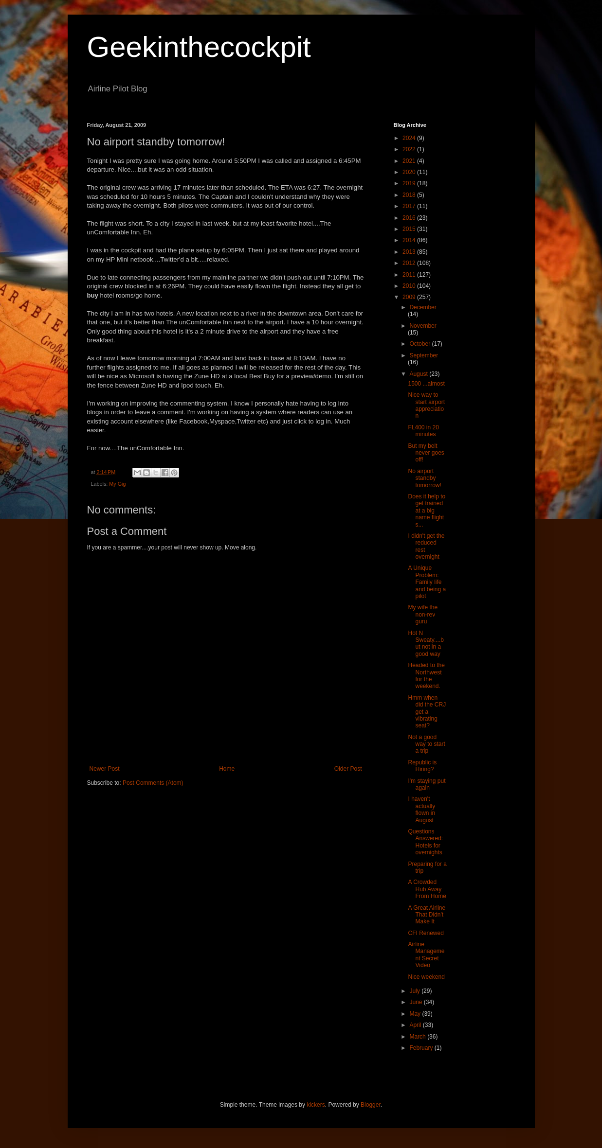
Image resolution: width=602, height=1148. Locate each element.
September (423, 355)
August (419, 374)
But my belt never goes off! (426, 452)
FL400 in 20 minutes (423, 431)
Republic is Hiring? (422, 766)
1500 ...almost (426, 383)
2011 (409, 274)
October (420, 343)
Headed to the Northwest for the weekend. (426, 675)
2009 (409, 297)
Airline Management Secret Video (426, 955)
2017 (409, 206)
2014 (409, 240)
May (415, 1013)
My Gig (117, 484)
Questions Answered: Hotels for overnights (425, 842)
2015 (409, 229)
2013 (409, 251)
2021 (409, 161)
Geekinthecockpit (199, 47)
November (422, 325)
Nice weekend (426, 976)
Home (227, 768)
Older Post (348, 768)
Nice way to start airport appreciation (426, 405)
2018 (409, 195)
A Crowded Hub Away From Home (427, 889)
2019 (409, 183)
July (415, 991)
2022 (409, 149)
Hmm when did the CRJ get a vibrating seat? (427, 711)
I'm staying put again (426, 784)
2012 (409, 263)
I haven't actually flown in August (421, 809)
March (418, 1036)
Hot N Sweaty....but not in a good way (425, 643)
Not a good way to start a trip (426, 744)
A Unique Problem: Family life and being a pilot (427, 582)
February (421, 1047)
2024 (409, 138)
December (422, 307)
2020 (409, 172)
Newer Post (105, 768)
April (415, 1025)
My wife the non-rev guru (423, 614)
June (416, 1002)
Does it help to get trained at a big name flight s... (426, 510)
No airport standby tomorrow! (424, 478)
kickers (316, 1104)
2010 (409, 286)
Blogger (371, 1104)
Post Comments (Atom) (153, 782)
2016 (409, 217)
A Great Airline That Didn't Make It (426, 914)
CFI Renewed (425, 933)
